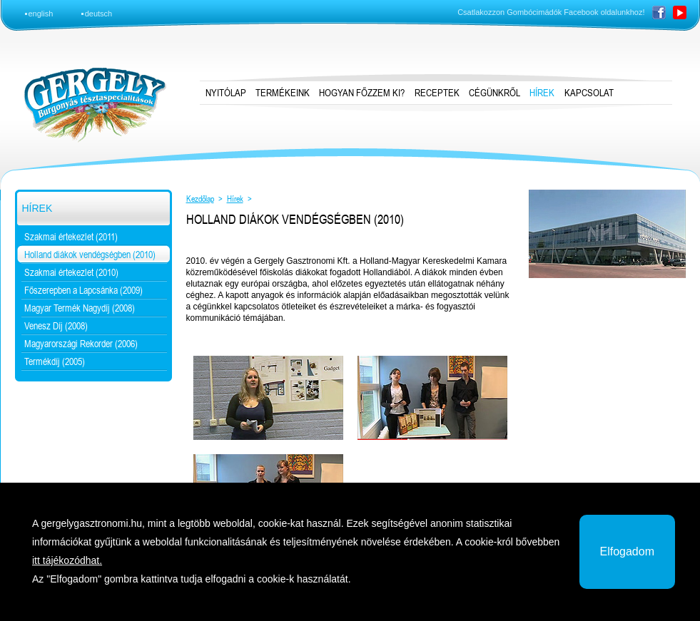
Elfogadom (627, 551)
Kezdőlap (200, 199)
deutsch (99, 13)
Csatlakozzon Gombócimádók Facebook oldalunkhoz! (550, 12)
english (41, 13)
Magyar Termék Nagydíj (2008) (79, 308)
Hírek (37, 208)
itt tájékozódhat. (67, 560)
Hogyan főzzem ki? (362, 93)
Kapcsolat (589, 93)
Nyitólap (226, 93)
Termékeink (282, 93)
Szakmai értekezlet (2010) (71, 272)
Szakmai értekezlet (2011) (71, 237)
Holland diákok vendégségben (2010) (90, 254)
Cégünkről (494, 93)
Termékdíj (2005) (54, 361)
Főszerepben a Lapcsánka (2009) (83, 290)
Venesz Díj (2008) (56, 326)
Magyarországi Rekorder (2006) (81, 344)
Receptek (437, 93)
